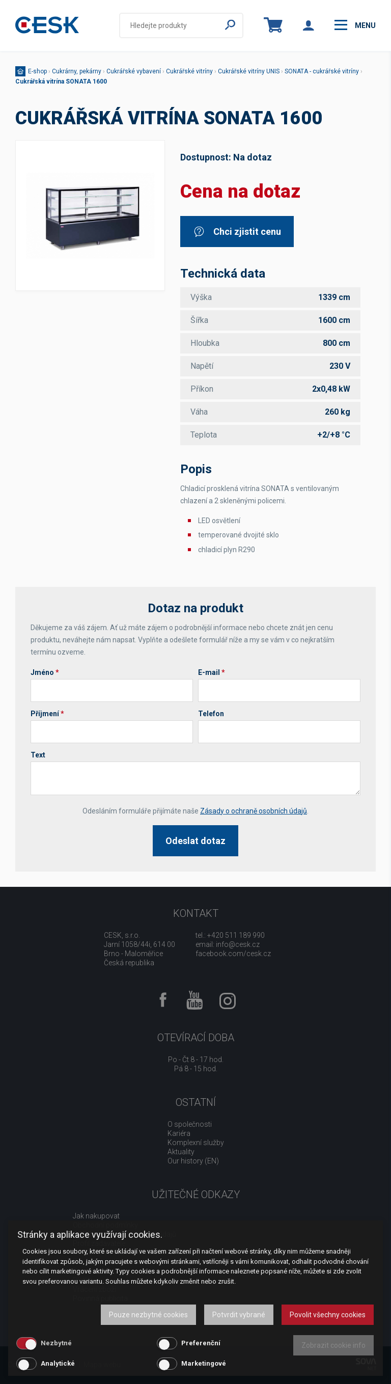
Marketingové (203, 1363)
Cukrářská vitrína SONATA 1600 (61, 81)
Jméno (45, 672)
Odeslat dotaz (195, 840)
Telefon (211, 713)
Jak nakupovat (96, 1216)
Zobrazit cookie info (333, 1345)
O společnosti (189, 1124)
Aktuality (180, 1152)
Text (38, 754)
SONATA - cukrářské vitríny (322, 71)
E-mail (211, 672)
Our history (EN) (193, 1161)
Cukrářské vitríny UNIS (249, 71)
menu (355, 25)
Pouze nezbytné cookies (148, 1315)
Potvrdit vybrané (238, 1315)
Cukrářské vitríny (189, 71)
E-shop (37, 71)
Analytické (58, 1363)
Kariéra (178, 1133)
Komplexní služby (195, 1142)
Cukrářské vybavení (133, 71)
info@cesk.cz (238, 944)
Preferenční (200, 1343)
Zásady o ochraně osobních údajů (253, 811)
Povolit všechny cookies (328, 1315)
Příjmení (47, 713)
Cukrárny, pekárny (76, 71)
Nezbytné (56, 1343)
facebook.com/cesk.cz (233, 953)
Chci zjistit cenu (237, 231)
